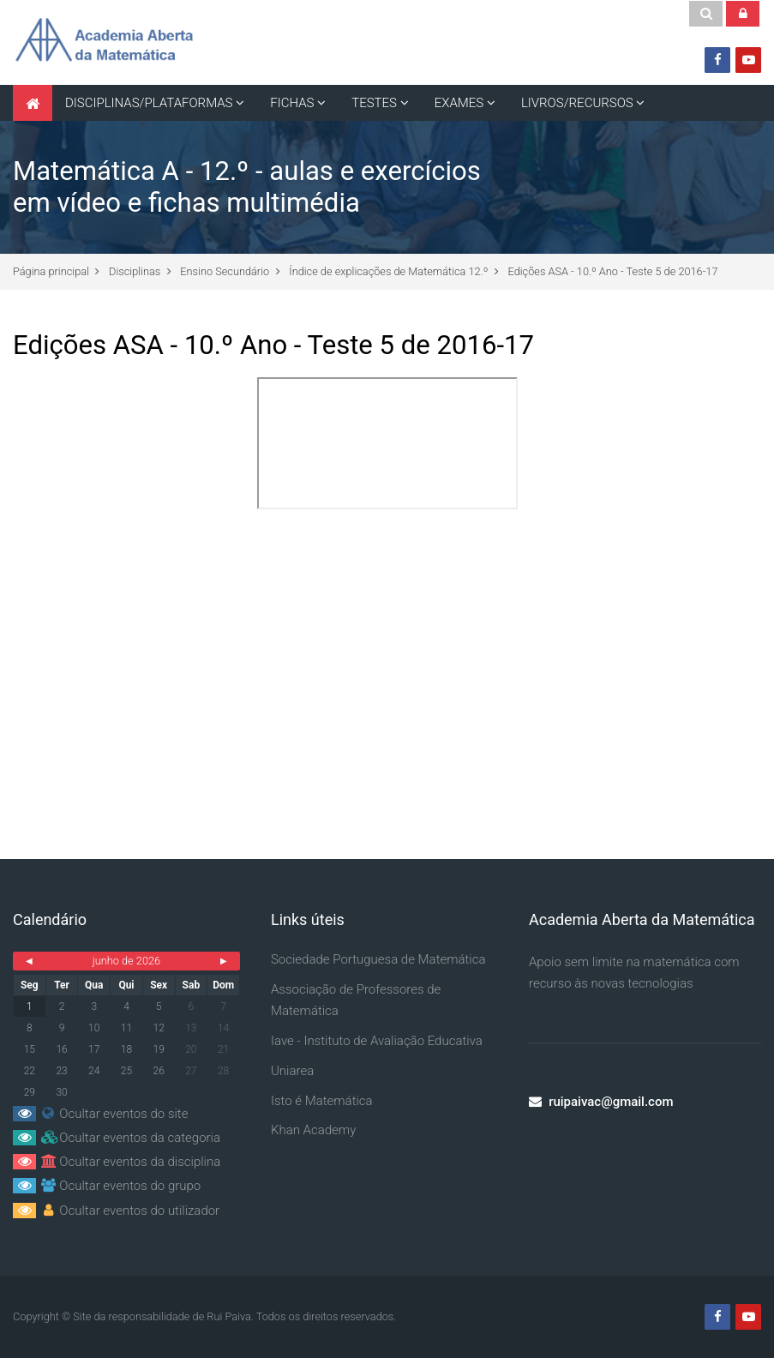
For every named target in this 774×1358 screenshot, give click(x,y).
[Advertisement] (387, 662)
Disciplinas (134, 271)
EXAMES (459, 103)
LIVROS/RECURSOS (577, 103)
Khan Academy (313, 1130)
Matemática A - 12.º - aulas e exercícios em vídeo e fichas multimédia (247, 187)
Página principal (51, 271)
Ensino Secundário (224, 271)
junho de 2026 (126, 960)
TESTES (374, 103)
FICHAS (292, 103)
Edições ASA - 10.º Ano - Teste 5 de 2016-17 (613, 271)
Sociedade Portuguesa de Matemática (378, 959)
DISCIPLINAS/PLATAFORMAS (149, 103)
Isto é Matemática (322, 1101)
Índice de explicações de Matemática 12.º (388, 271)
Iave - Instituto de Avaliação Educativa (377, 1041)
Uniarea (292, 1071)
